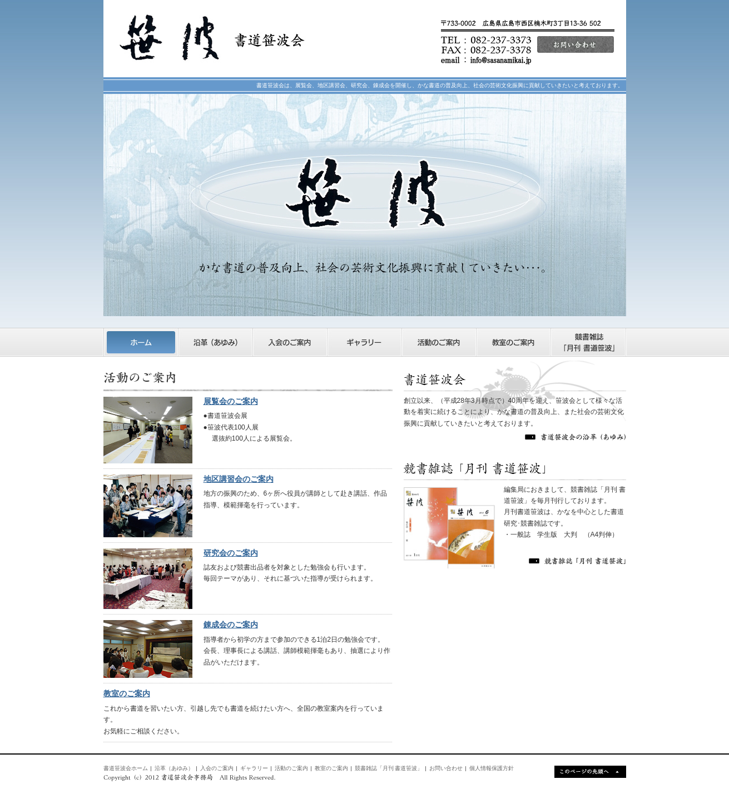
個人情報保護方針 (491, 768)
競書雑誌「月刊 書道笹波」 (389, 768)
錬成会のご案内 (231, 624)
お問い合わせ (446, 768)
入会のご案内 (217, 768)
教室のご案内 (126, 693)
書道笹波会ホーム (125, 768)
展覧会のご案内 (231, 401)
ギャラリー (254, 768)
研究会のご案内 (231, 552)
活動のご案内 (291, 768)
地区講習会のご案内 (239, 479)
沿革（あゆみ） (174, 768)
